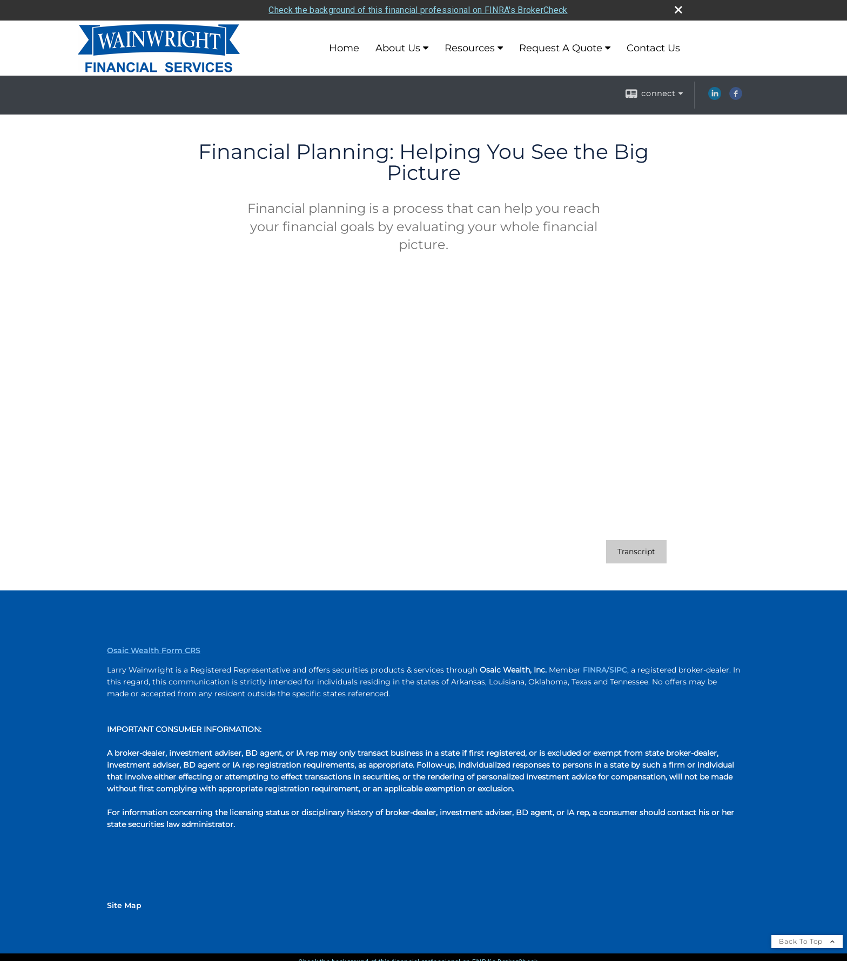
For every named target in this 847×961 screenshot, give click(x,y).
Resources (470, 48)
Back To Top (807, 941)
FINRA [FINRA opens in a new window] (595, 670)
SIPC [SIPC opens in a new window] (618, 670)
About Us (397, 48)
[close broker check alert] (678, 9)
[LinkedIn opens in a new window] (714, 97)
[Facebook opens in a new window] (735, 97)
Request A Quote (560, 48)
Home (344, 48)
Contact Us (653, 48)
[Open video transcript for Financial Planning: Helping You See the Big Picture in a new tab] (636, 551)
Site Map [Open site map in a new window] (124, 905)
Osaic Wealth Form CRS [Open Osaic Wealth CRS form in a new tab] (153, 650)
